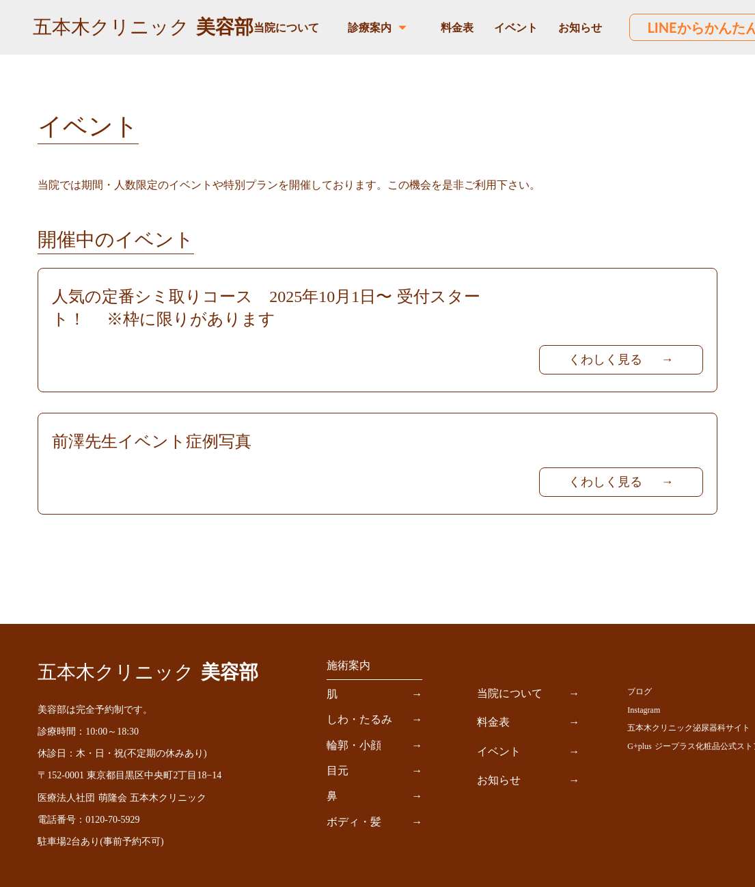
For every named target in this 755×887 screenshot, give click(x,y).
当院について (286, 27)
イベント (516, 27)
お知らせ (580, 27)
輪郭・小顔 (354, 745)
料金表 (457, 27)
